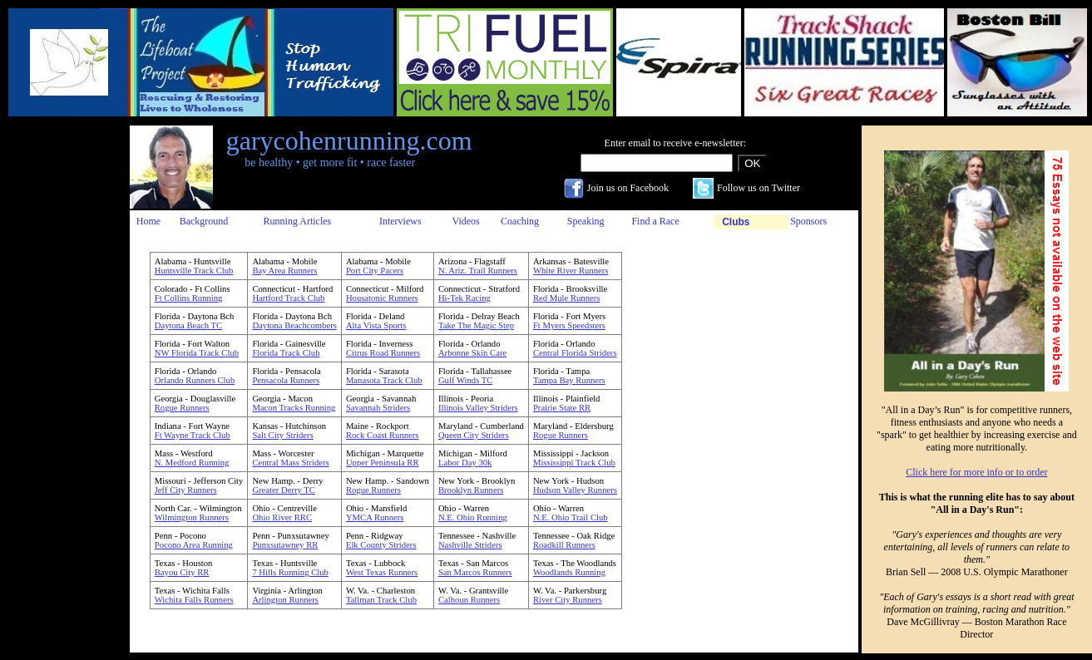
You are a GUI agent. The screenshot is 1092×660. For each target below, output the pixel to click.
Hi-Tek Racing (464, 298)
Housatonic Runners (382, 298)
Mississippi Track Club (574, 462)
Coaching (520, 221)
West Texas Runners (382, 572)
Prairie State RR (561, 407)
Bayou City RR (182, 572)
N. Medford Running (192, 462)
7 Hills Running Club (290, 572)
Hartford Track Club (288, 298)
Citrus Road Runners (383, 352)
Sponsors (808, 221)
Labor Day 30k (465, 462)
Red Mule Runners (566, 298)
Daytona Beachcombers (294, 325)
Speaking (586, 221)
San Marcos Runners (475, 572)
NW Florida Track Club (197, 352)
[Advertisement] (61, 375)
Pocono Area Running (194, 544)
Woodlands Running (569, 572)
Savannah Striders (378, 407)
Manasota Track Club (384, 380)
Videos (466, 221)
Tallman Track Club (381, 599)
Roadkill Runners (564, 544)
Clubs (735, 222)
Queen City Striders (473, 435)
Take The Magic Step (476, 325)
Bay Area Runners (284, 270)
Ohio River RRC (282, 517)
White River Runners (571, 270)
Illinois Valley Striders (478, 407)
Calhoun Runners (469, 599)
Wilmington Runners (192, 517)
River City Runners (567, 599)
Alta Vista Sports (376, 325)
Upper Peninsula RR (382, 462)
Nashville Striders (470, 544)
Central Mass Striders (290, 462)
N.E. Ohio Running (472, 517)
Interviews (400, 221)
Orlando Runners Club (195, 380)
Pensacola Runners (285, 380)
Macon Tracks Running (293, 407)
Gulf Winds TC (465, 380)
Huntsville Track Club (194, 270)
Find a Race (655, 221)
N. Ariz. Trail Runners (477, 270)
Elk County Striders (381, 544)
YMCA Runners (375, 517)
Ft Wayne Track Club (192, 435)
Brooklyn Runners (470, 490)
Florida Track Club (285, 352)
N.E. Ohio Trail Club (570, 517)
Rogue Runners (182, 407)
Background (204, 221)
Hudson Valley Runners (575, 490)
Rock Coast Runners (382, 435)
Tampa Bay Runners (569, 380)
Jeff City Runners (186, 490)
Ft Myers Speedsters (569, 325)
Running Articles (298, 221)
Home (148, 221)
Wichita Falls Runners (194, 599)
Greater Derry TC (283, 490)
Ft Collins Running (189, 298)
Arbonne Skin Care (472, 352)
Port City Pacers (374, 270)
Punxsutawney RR (285, 544)
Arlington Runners (285, 599)
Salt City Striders (282, 435)
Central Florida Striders (575, 352)
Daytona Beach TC (188, 325)
